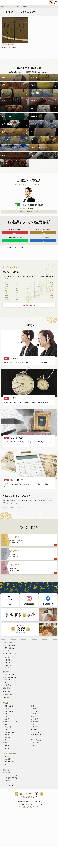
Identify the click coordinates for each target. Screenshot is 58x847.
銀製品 (7, 741)
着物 (32, 140)
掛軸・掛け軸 (9, 728)
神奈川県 (40, 309)
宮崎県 (51, 320)
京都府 (6, 314)
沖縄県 (18, 322)
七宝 (32, 747)
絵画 (3, 85)
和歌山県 (51, 314)
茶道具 (33, 85)
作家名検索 (6, 719)
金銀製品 (34, 116)
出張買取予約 (9, 781)
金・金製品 (34, 752)
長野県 (51, 310)
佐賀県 (6, 320)
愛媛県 (29, 318)
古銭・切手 (34, 749)
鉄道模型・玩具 (36, 155)
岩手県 (29, 305)
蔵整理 (7, 705)
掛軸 (3, 77)
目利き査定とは (9, 670)
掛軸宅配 (8, 687)
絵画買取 (5, 44)
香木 (6, 762)
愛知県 (29, 312)
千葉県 (18, 309)
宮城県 (40, 305)
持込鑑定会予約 (9, 784)
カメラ (33, 124)
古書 (3, 101)
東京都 (29, 309)
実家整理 (7, 702)
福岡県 (51, 318)
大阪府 (18, 314)
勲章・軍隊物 (7, 124)
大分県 (40, 320)
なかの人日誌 (7, 713)
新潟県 (51, 309)
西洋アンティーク (8, 147)
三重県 (40, 312)
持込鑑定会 (42, 241)
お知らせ (7, 805)
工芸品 (4, 108)
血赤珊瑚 (7, 760)
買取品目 (6, 725)
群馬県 (51, 307)
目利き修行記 (7, 710)
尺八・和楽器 (9, 749)
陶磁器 (4, 93)
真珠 (6, 752)
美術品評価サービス (11, 707)
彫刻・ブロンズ (36, 762)
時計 (6, 739)
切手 (32, 132)
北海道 (6, 305)
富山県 (6, 310)
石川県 (18, 310)
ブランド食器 (35, 754)
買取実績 (7, 673)
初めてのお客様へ (10, 667)
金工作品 (34, 733)
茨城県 (29, 307)
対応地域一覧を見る (29, 327)
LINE (15, 260)
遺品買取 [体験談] (10, 699)
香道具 (33, 768)
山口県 (51, 316)
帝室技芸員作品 (9, 754)
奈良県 (40, 314)
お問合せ (7, 779)
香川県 (18, 318)
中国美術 (34, 77)
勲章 (32, 739)
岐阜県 (6, 312)
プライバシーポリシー (11, 798)
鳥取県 (6, 316)
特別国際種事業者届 (11, 800)
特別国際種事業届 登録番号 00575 (29, 829)
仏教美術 (5, 140)
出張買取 (7, 682)
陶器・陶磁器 (9, 733)
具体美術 (7, 731)
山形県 (6, 307)
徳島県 (6, 318)
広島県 (40, 316)
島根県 (18, 316)
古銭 (3, 132)
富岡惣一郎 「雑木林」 (10, 47)
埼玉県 (6, 309)
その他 (4, 163)
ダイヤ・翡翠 (7, 116)
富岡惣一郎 (11, 44)
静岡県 (18, 312)
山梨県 (40, 310)
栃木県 (40, 307)
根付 (32, 108)
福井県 (29, 310)
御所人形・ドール (37, 147)
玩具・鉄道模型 (36, 757)
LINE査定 (8, 786)
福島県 (18, 307)
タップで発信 (51, 3)
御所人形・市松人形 (11, 744)
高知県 (40, 318)
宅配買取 (7, 685)
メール (43, 260)
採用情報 (7, 803)
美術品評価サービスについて (11, 530)
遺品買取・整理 (9, 697)
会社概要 (7, 795)
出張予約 (15, 241)
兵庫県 (29, 314)
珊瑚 (6, 747)
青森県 (18, 305)
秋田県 (51, 305)
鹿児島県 (7, 322)
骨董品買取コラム (10, 675)
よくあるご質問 (7, 716)
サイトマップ (9, 808)
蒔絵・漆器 (35, 93)
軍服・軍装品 (35, 765)
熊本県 (29, 320)
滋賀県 (51, 312)
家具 (3, 155)
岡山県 (29, 316)
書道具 (33, 101)
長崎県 (18, 320)
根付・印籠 (34, 744)
